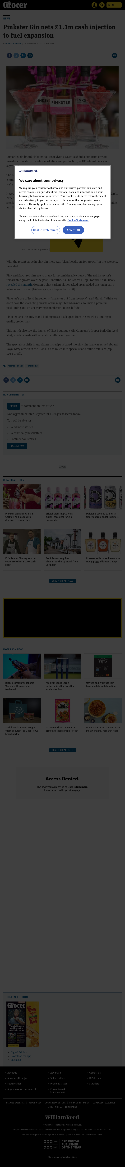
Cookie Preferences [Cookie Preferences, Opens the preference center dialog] (45, 230)
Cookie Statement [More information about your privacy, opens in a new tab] (78, 220)
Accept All (73, 230)
